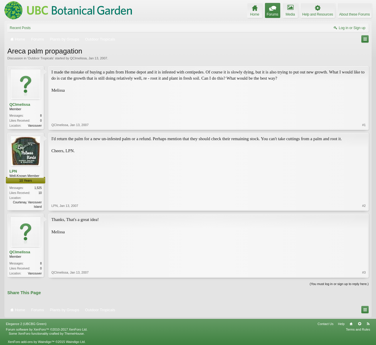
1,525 (38, 188)
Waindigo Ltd (75, 342)
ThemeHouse (74, 333)
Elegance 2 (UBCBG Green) (26, 324)
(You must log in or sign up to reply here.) (339, 284)
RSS (368, 324)
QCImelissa (78, 58)
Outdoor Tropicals (40, 58)
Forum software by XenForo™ (47, 329)
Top (359, 324)
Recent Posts (20, 28)
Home (351, 324)
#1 (364, 125)
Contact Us (325, 324)
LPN (13, 171)
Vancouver (35, 125)
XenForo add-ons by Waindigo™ (31, 342)
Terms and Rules (358, 329)
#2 (364, 205)
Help (341, 324)
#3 (364, 272)
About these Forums (354, 14)
